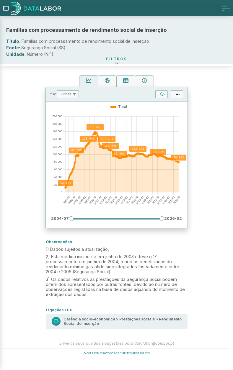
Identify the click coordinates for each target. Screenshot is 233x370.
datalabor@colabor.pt (154, 352)
